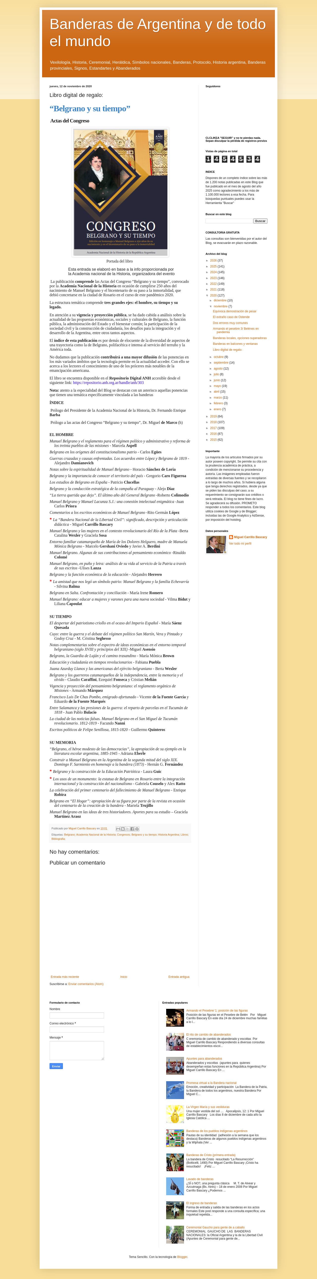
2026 (214, 260)
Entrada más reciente (65, 977)
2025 (214, 266)
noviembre (221, 306)
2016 (214, 434)
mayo (218, 386)
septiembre (221, 362)
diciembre (220, 300)
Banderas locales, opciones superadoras (240, 338)
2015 (214, 439)
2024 (214, 272)
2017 (214, 428)
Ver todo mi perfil (240, 543)
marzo (218, 397)
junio (217, 380)
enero (218, 409)
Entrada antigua (178, 977)
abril (217, 391)
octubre (219, 357)
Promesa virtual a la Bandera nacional (211, 1083)
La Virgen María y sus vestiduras (208, 1107)
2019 (214, 416)
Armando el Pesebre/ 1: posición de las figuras (217, 1010)
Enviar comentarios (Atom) (86, 984)
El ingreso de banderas (201, 1203)
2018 (214, 422)
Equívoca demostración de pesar (234, 311)
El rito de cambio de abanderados (208, 1034)
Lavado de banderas (199, 1179)
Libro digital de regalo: (227, 349)
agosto (218, 368)
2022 (214, 284)
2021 (214, 289)
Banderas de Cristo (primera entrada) (211, 1155)
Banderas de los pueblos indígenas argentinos (216, 1131)
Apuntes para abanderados (204, 1058)
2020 (214, 295)
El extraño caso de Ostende (231, 317)
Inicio (123, 977)
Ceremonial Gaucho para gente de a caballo (215, 1227)
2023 (214, 278)
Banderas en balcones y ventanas (235, 344)
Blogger (182, 1257)
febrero (219, 403)
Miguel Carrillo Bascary (250, 537)
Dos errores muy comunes (230, 323)
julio (217, 374)
